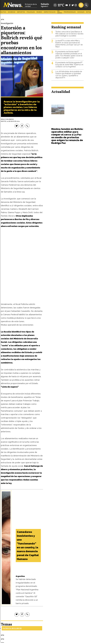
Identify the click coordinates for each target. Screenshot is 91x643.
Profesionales (70, 12)
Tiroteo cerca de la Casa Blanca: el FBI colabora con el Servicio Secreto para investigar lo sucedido (69, 34)
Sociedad (11, 12)
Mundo (39, 12)
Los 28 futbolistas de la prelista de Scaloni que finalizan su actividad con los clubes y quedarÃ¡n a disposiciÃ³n (68, 74)
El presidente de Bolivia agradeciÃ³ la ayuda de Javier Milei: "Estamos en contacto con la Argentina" (69, 65)
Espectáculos (49, 12)
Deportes (21, 12)
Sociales (80, 12)
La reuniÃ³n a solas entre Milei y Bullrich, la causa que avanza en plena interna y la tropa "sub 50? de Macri (69, 44)
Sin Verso (59, 12)
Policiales (31, 12)
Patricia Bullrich (12, 628)
